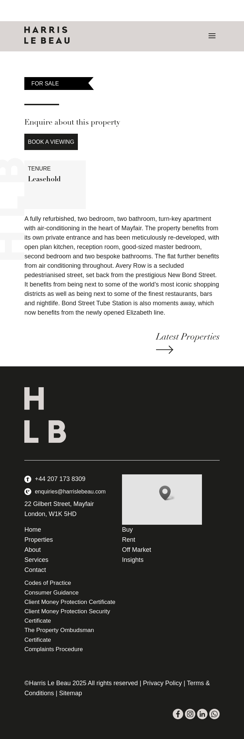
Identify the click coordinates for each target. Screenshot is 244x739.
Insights (133, 559)
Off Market (136, 549)
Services (36, 559)
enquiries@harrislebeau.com (70, 492)
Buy (127, 529)
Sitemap (70, 693)
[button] (167, 492)
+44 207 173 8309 (60, 478)
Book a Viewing (51, 142)
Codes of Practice (47, 583)
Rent (128, 539)
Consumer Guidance (51, 592)
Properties (38, 539)
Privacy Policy (162, 683)
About (32, 549)
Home (32, 529)
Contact (35, 569)
